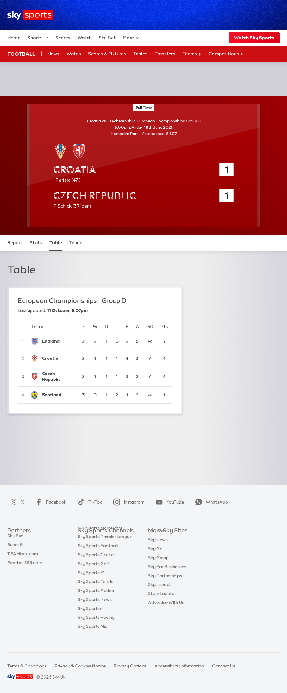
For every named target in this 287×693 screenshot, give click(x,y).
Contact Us (223, 666)
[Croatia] (57, 359)
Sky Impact (159, 593)
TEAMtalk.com (22, 558)
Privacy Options (130, 666)
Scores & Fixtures (107, 53)
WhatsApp (210, 502)
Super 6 (15, 549)
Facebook (49, 502)
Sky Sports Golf (93, 576)
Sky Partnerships (165, 585)
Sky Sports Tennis (95, 593)
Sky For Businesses (167, 576)
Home (13, 37)
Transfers (165, 53)
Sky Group (158, 567)
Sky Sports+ (90, 620)
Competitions (225, 54)
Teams (192, 54)
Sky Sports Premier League (105, 549)
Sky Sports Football (98, 558)
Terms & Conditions (26, 666)
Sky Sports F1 (91, 585)
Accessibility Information (179, 666)
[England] (57, 341)
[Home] (30, 15)
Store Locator (162, 602)
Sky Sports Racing (96, 629)
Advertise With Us (166, 611)
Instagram (127, 502)
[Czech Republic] (57, 377)
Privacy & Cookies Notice (80, 666)
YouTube (168, 502)
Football (21, 53)
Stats (36, 242)
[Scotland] (57, 395)
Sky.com (157, 540)
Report (15, 242)
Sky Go (155, 558)
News (53, 53)
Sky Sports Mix (92, 638)
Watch (84, 37)
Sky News (158, 549)
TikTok (88, 502)
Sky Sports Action (96, 602)
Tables (140, 53)
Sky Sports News (95, 611)
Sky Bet (107, 37)
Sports (37, 37)
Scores (62, 37)
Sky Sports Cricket (96, 567)
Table (55, 242)
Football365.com (24, 567)
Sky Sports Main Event (100, 540)
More (131, 37)
